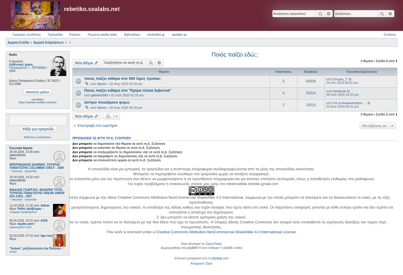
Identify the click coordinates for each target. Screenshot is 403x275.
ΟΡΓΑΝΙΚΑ (39, 67)
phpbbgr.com (220, 258)
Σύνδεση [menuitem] (390, 34)
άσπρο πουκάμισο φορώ (107, 102)
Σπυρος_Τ (340, 79)
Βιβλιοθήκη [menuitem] (132, 34)
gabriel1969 (99, 95)
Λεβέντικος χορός (21, 64)
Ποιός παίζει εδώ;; (235, 54)
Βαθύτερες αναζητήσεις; (37, 137)
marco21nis (18, 155)
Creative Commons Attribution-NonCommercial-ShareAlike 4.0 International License (226, 232)
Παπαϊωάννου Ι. (19, 67)
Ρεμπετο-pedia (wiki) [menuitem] (102, 34)
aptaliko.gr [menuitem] (179, 34)
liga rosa (46, 235)
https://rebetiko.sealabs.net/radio (37, 102)
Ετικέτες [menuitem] (74, 34)
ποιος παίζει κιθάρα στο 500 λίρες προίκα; (122, 78)
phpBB (191, 247)
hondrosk (339, 91)
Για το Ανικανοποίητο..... (350, 103)
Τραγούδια (55, 34)
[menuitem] (197, 263)
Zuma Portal (213, 243)
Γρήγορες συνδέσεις (26, 34)
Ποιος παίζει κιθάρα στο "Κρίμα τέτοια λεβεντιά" (127, 90)
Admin (45, 205)
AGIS (44, 220)
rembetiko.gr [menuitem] (156, 34)
